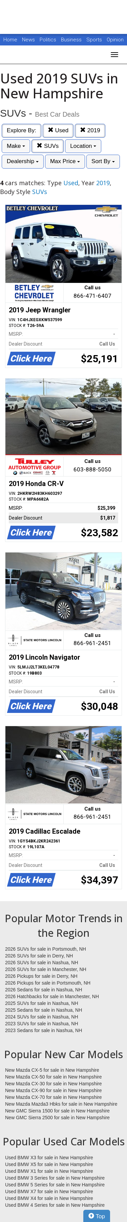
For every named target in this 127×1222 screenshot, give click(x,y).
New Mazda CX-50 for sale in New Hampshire (53, 1077)
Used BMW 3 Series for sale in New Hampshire (55, 1178)
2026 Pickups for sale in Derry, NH (41, 976)
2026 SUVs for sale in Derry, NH (39, 955)
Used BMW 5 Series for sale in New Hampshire (55, 1184)
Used (58, 130)
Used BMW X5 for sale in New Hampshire (49, 1164)
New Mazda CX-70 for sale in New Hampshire (53, 1097)
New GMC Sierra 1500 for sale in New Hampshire (57, 1110)
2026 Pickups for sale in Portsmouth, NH (47, 983)
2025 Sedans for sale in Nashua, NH (43, 1010)
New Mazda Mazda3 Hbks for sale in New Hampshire (61, 1104)
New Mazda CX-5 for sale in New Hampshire (52, 1070)
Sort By (102, 161)
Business (72, 40)
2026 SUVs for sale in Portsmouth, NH (45, 949)
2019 (90, 130)
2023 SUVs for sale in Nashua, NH (41, 1023)
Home (10, 40)
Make (16, 146)
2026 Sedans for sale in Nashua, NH (43, 989)
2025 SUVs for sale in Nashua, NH (41, 1003)
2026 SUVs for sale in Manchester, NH (45, 969)
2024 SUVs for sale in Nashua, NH (41, 1017)
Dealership (23, 161)
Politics (48, 40)
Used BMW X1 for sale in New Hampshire (49, 1171)
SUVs (48, 146)
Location (83, 146)
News (28, 40)
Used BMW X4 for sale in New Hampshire (49, 1198)
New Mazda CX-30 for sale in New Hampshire (53, 1083)
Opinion (115, 40)
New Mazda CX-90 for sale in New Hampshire (53, 1090)
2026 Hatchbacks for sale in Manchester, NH (52, 996)
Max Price (65, 161)
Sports (94, 40)
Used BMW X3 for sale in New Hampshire (49, 1157)
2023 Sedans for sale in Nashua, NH (43, 1030)
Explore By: (21, 130)
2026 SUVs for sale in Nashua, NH (41, 962)
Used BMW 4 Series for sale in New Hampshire (55, 1205)
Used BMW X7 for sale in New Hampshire (49, 1191)
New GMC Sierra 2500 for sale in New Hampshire (57, 1117)
